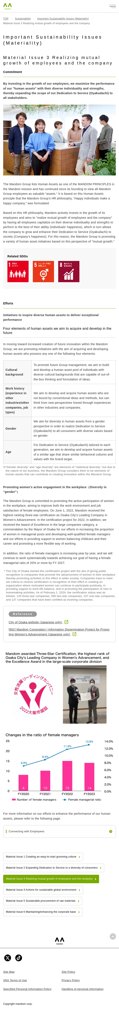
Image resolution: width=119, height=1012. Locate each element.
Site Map (9, 971)
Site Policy (68, 971)
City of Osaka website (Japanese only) (36, 622)
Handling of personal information (83, 989)
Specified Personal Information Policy (27, 989)
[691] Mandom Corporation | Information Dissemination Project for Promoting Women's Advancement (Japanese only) (59, 632)
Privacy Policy (71, 980)
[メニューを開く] (112, 6)
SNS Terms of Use (15, 980)
